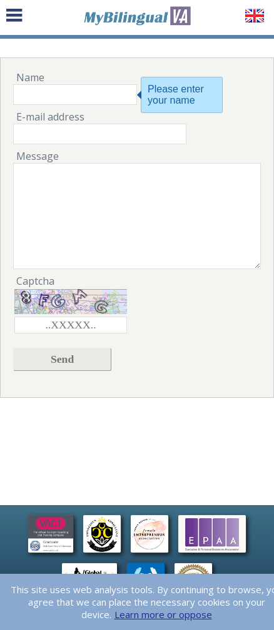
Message (37, 156)
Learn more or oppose (163, 614)
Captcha (35, 281)
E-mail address (50, 117)
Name (30, 77)
